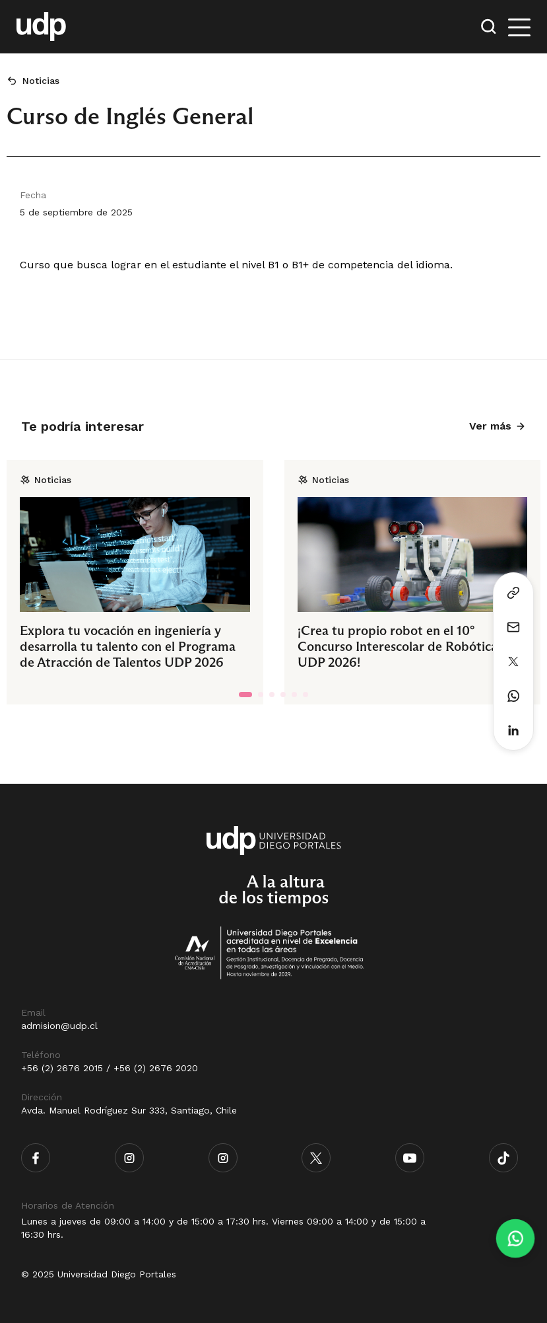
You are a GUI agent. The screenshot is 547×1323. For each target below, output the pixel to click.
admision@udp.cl (59, 1025)
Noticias (40, 80)
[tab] (245, 694)
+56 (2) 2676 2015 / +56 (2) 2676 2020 (109, 1068)
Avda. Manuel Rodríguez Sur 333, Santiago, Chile (129, 1110)
